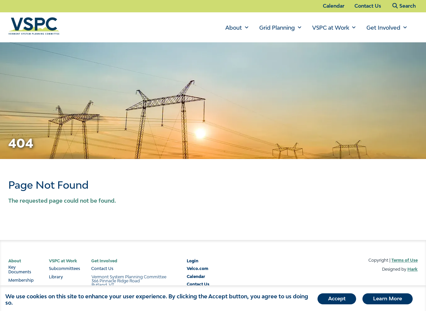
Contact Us (367, 6)
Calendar (333, 6)
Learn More (387, 300)
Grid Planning (277, 27)
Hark (412, 269)
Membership (21, 280)
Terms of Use (404, 260)
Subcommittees (64, 268)
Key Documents (19, 269)
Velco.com (197, 268)
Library (56, 277)
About (233, 27)
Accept (336, 300)
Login (192, 260)
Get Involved (383, 27)
